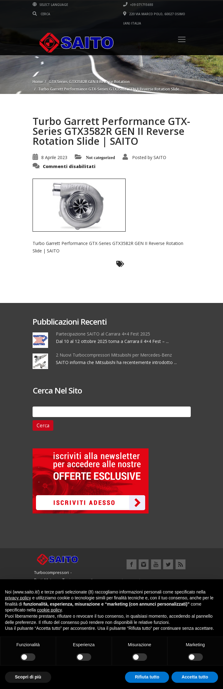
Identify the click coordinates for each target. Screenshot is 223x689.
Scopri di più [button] (28, 676)
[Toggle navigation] (181, 39)
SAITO (160, 157)
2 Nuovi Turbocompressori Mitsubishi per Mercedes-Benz (114, 355)
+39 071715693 (138, 4)
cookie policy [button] (49, 609)
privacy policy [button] (18, 597)
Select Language (50, 4)
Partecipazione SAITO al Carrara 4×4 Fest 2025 (103, 334)
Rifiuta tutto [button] (147, 676)
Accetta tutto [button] (194, 676)
